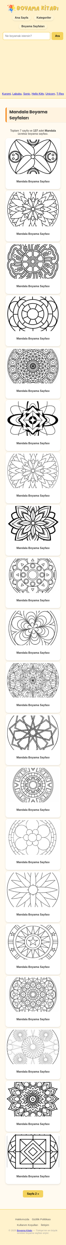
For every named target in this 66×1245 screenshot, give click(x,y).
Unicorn (50, 93)
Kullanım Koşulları (27, 1224)
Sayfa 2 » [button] (33, 1193)
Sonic (26, 93)
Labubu (17, 93)
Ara (57, 35)
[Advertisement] (32, 67)
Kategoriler (44, 17)
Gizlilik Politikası (41, 1219)
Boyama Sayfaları (33, 26)
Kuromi (6, 93)
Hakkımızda (22, 1219)
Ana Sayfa (21, 17)
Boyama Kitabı (24, 1230)
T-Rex (60, 93)
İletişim (45, 1224)
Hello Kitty (38, 93)
